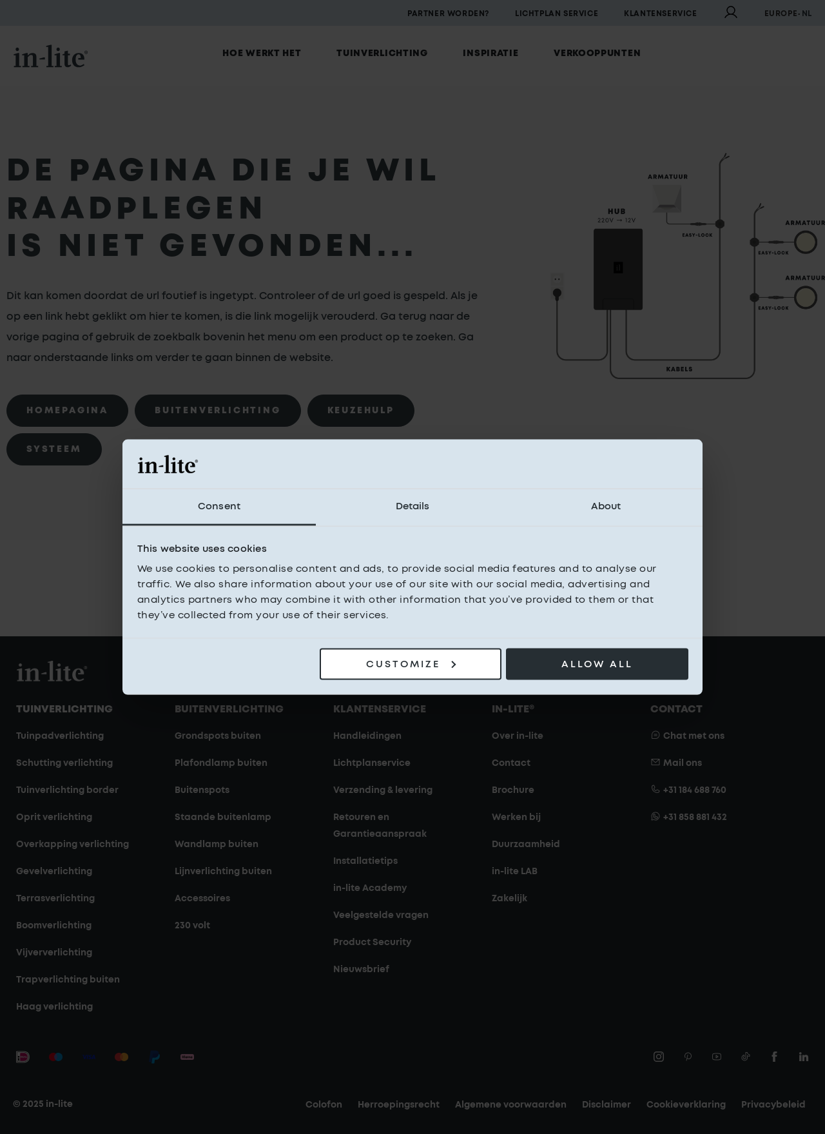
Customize (411, 664)
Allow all (597, 664)
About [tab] (606, 506)
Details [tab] (413, 506)
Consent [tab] (219, 506)
